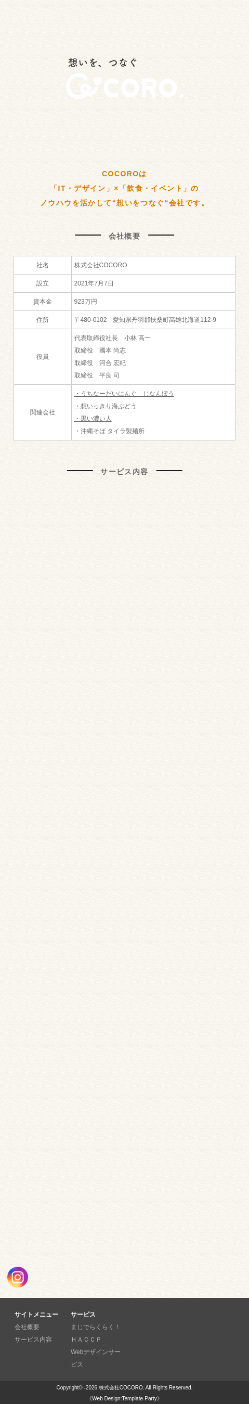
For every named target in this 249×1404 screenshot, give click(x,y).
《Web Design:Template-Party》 (124, 1398)
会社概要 (27, 1327)
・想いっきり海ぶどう (105, 406)
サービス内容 (33, 1339)
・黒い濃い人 (93, 418)
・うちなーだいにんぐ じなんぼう (124, 393)
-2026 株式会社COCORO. (114, 1387)
